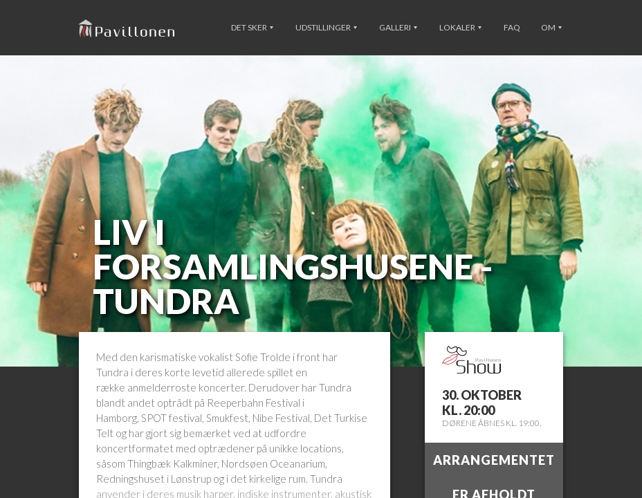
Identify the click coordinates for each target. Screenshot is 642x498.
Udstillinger (326, 27)
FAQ (512, 27)
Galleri (398, 27)
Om (551, 27)
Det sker (252, 27)
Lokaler (460, 27)
